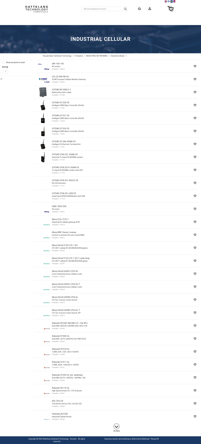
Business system (111, 439)
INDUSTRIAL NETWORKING (97, 56)
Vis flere (116, 431)
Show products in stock (15, 62)
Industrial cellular (117, 56)
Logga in (149, 9)
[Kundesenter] (139, 9)
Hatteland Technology (63, 56)
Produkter (79, 56)
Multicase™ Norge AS (150, 439)
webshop (126, 439)
